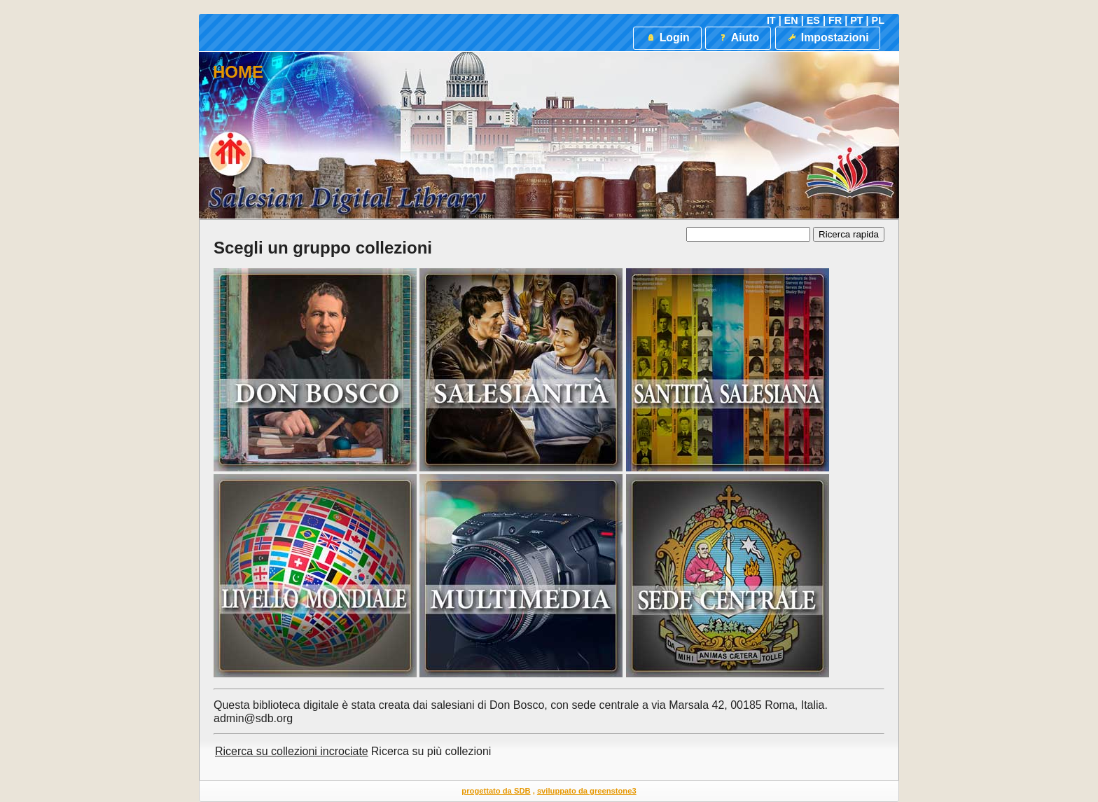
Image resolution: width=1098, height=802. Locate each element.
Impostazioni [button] (827, 37)
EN (791, 20)
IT (771, 20)
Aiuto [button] (738, 37)
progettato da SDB (495, 791)
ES (813, 20)
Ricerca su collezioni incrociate (291, 751)
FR (835, 20)
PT (856, 20)
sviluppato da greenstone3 (587, 791)
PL (878, 20)
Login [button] (667, 37)
